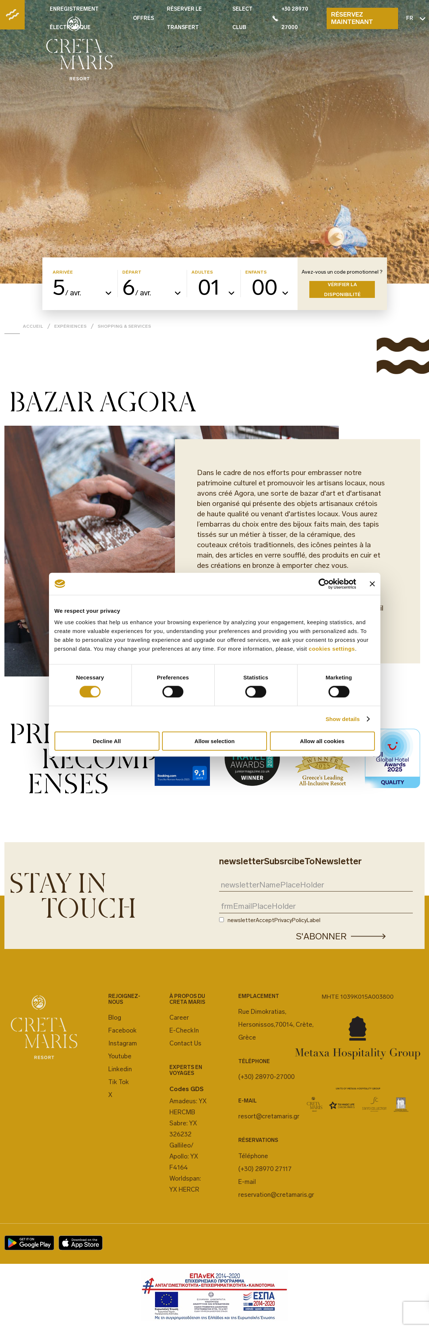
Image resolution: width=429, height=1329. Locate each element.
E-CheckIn (184, 1030)
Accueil (33, 326)
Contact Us (185, 1043)
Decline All (107, 741)
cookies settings (332, 649)
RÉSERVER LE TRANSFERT (184, 18)
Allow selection (214, 741)
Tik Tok (118, 1082)
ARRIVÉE (63, 272)
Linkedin (120, 1069)
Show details (343, 719)
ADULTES (202, 272)
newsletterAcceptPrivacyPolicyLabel (274, 920)
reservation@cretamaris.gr (276, 1194)
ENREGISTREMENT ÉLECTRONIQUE (74, 18)
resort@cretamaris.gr (268, 1116)
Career (179, 1017)
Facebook (122, 1030)
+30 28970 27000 (290, 18)
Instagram (122, 1043)
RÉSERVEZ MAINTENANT (352, 18)
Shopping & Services (124, 326)
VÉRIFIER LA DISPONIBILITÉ (342, 289)
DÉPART (131, 272)
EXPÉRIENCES (70, 326)
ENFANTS (256, 272)
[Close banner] (372, 583)
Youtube (119, 1056)
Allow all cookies (322, 741)
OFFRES (143, 18)
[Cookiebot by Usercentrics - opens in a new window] (324, 583)
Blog (114, 1017)
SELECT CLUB (242, 18)
